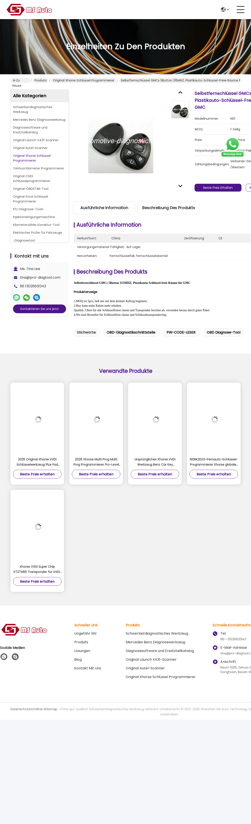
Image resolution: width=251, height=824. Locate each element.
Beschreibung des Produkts (168, 207)
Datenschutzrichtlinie (26, 709)
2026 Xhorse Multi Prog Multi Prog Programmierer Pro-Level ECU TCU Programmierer (96, 462)
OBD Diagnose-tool (223, 332)
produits (81, 642)
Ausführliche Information (104, 207)
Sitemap (51, 709)
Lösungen (82, 650)
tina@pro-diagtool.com (40, 277)
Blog (78, 659)
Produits (41, 80)
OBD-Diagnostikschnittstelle (131, 332)
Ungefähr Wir (85, 633)
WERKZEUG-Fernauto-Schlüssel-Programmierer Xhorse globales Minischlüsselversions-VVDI (214, 462)
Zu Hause (16, 80)
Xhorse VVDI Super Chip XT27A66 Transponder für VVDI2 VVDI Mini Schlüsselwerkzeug (37, 569)
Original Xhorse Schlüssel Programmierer (83, 80)
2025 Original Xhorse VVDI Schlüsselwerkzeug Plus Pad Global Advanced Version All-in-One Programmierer (37, 462)
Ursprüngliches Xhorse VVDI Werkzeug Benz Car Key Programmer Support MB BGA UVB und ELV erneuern (155, 462)
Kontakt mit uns (87, 668)
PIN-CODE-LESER (181, 332)
